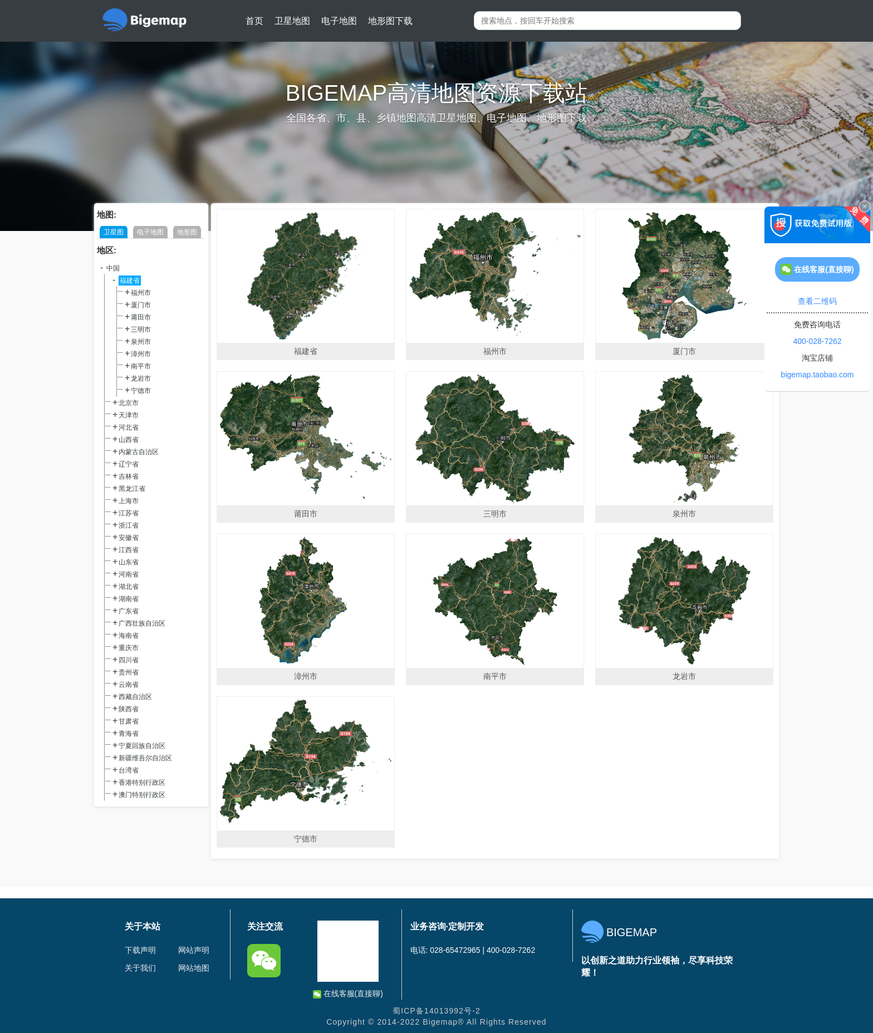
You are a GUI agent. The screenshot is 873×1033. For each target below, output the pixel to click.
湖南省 (129, 599)
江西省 (129, 550)
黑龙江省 (132, 489)
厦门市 (141, 305)
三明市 (141, 329)
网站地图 (193, 967)
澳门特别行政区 (142, 795)
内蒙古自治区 (139, 452)
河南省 (129, 574)
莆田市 (141, 317)
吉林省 (129, 476)
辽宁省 (129, 464)
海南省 (129, 636)
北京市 (129, 403)
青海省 (129, 733)
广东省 (129, 611)
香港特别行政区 (142, 782)
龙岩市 (141, 378)
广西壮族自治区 (142, 623)
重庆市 (129, 648)
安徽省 (129, 538)
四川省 (129, 660)
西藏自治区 (135, 697)
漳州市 (141, 354)
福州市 (141, 293)
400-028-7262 (817, 341)
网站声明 (193, 950)
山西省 (129, 440)
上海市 (129, 501)
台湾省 (129, 770)
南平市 (141, 366)
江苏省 (129, 513)
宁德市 (141, 391)
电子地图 (339, 21)
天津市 (129, 415)
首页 (254, 21)
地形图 (187, 232)
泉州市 (141, 342)
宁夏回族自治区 (142, 746)
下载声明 (140, 950)
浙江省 (129, 525)
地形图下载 (390, 21)
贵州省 (129, 672)
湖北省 (129, 587)
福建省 (130, 280)
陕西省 (129, 709)
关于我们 (140, 967)
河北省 (129, 427)
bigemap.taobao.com (817, 374)
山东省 (129, 562)
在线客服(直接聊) (348, 993)
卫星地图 (292, 21)
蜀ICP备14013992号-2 (436, 1010)
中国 (113, 268)
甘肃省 (129, 721)
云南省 (129, 684)
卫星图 (114, 232)
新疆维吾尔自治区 (145, 758)
